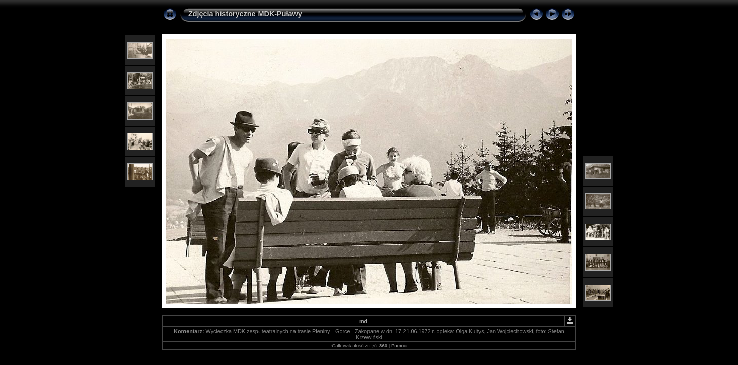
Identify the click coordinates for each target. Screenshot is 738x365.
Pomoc (399, 345)
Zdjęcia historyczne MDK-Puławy (245, 14)
